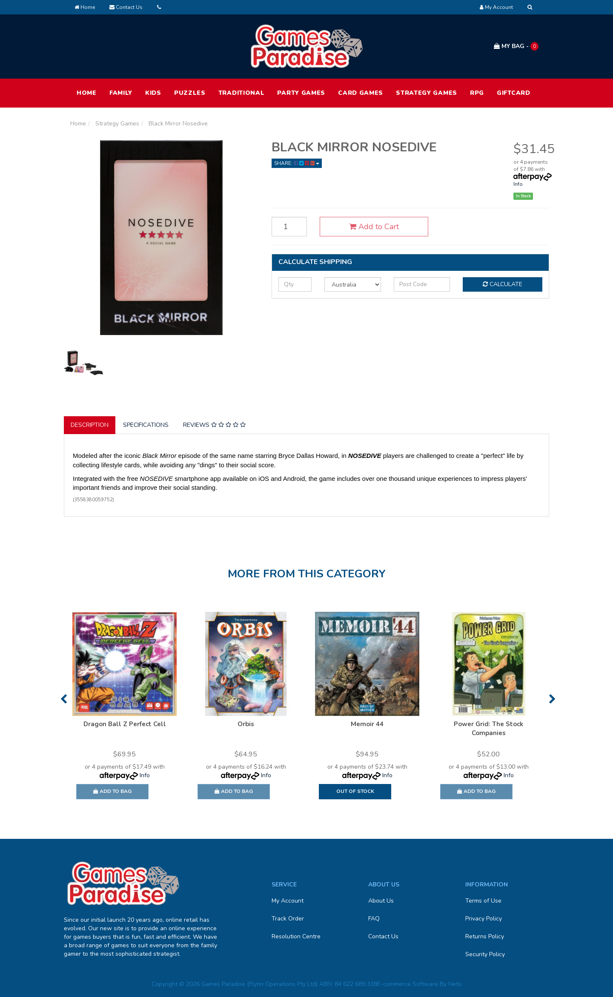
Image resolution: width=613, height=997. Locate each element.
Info (518, 184)
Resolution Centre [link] (296, 936)
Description (90, 425)
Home (84, 7)
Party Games (301, 93)
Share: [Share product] (296, 163)
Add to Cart (374, 227)
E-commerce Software (407, 984)
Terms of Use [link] (483, 901)
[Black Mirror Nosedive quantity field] (289, 226)
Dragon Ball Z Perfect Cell (124, 724)
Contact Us (126, 7)
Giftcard (513, 93)
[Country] (352, 284)
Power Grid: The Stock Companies (488, 728)
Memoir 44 (367, 724)
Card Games (360, 93)
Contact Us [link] (383, 936)
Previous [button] (63, 698)
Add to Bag (112, 791)
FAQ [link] (374, 919)
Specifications (146, 425)
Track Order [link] (288, 919)
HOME (87, 93)
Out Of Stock (355, 791)
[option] (124, 709)
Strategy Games (426, 93)
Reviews (214, 425)
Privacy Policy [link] (483, 919)
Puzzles (190, 93)
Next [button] (552, 698)
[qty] (295, 284)
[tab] (90, 425)
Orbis (246, 724)
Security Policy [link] (485, 954)
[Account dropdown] (496, 7)
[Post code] (422, 284)
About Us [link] (381, 901)
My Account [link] (288, 901)
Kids (153, 93)
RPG (477, 93)
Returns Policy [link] (484, 936)
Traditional (241, 93)
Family (120, 93)
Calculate (502, 284)
